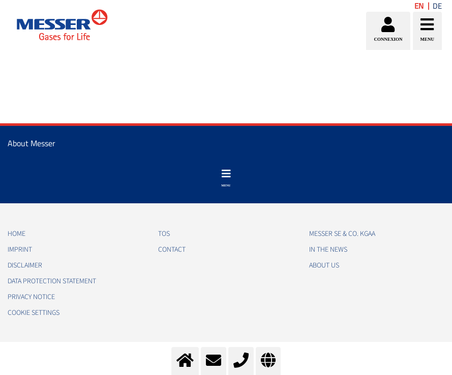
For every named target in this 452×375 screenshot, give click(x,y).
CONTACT (172, 250)
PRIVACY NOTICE (31, 297)
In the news (328, 250)
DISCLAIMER (25, 265)
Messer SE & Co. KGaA (342, 234)
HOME (16, 234)
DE (437, 6)
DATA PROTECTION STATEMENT (52, 281)
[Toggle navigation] (226, 178)
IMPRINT (20, 250)
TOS (164, 234)
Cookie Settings (33, 313)
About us (324, 265)
